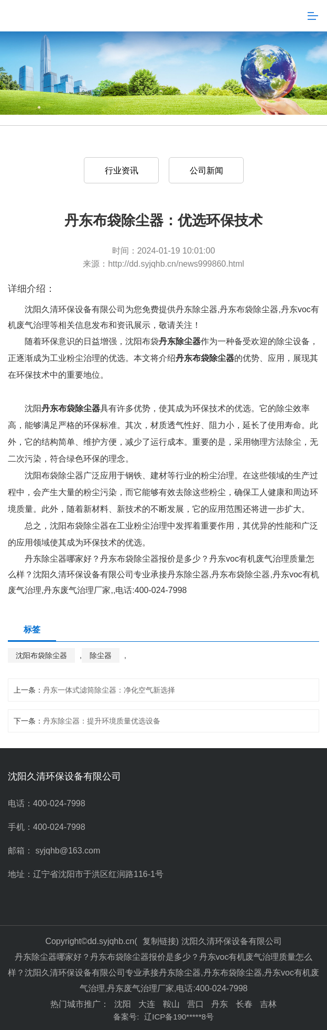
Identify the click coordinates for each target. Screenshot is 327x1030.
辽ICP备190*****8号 (179, 1016)
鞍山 (171, 1004)
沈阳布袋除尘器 (41, 655)
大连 (146, 1004)
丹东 (219, 1004)
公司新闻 (206, 170)
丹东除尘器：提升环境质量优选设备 (101, 721)
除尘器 (101, 655)
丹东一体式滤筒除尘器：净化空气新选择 (109, 690)
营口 (195, 1004)
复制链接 (159, 941)
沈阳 (122, 1004)
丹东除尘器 (196, 309)
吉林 (268, 1004)
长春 (244, 1004)
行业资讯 (121, 170)
